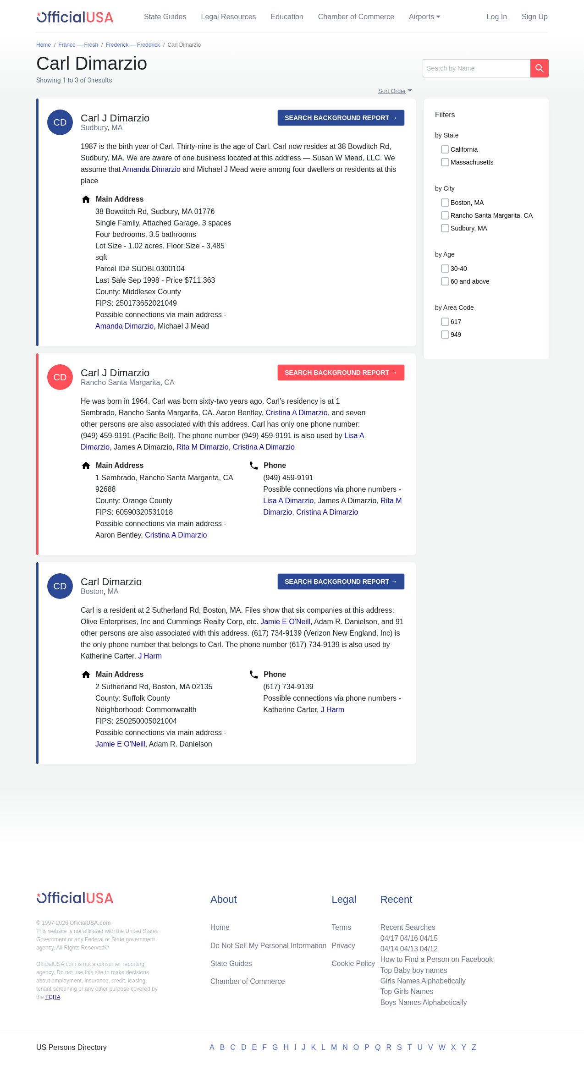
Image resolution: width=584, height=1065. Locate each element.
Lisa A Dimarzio (288, 501)
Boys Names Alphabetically (422, 1002)
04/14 (387, 947)
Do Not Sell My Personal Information (269, 943)
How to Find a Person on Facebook (435, 958)
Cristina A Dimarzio (296, 413)
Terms (341, 925)
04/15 (427, 936)
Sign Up (535, 17)
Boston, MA (467, 202)
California (464, 149)
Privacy (343, 943)
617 (456, 322)
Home (220, 925)
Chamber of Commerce (356, 17)
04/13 (407, 947)
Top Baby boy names (412, 969)
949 (456, 334)
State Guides (165, 17)
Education (287, 17)
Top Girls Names (405, 991)
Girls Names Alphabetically (421, 980)
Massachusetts (472, 162)
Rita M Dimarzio (202, 447)
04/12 (427, 947)
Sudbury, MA (469, 228)
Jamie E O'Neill (285, 622)
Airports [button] (421, 17)
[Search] (476, 68)
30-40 (459, 268)
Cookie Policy (353, 962)
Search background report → (341, 117)
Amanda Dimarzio (151, 169)
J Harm (150, 656)
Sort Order (392, 91)
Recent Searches (406, 925)
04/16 (407, 936)
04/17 (387, 936)
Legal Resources (228, 17)
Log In (497, 17)
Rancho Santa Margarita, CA (492, 215)
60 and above (470, 281)
